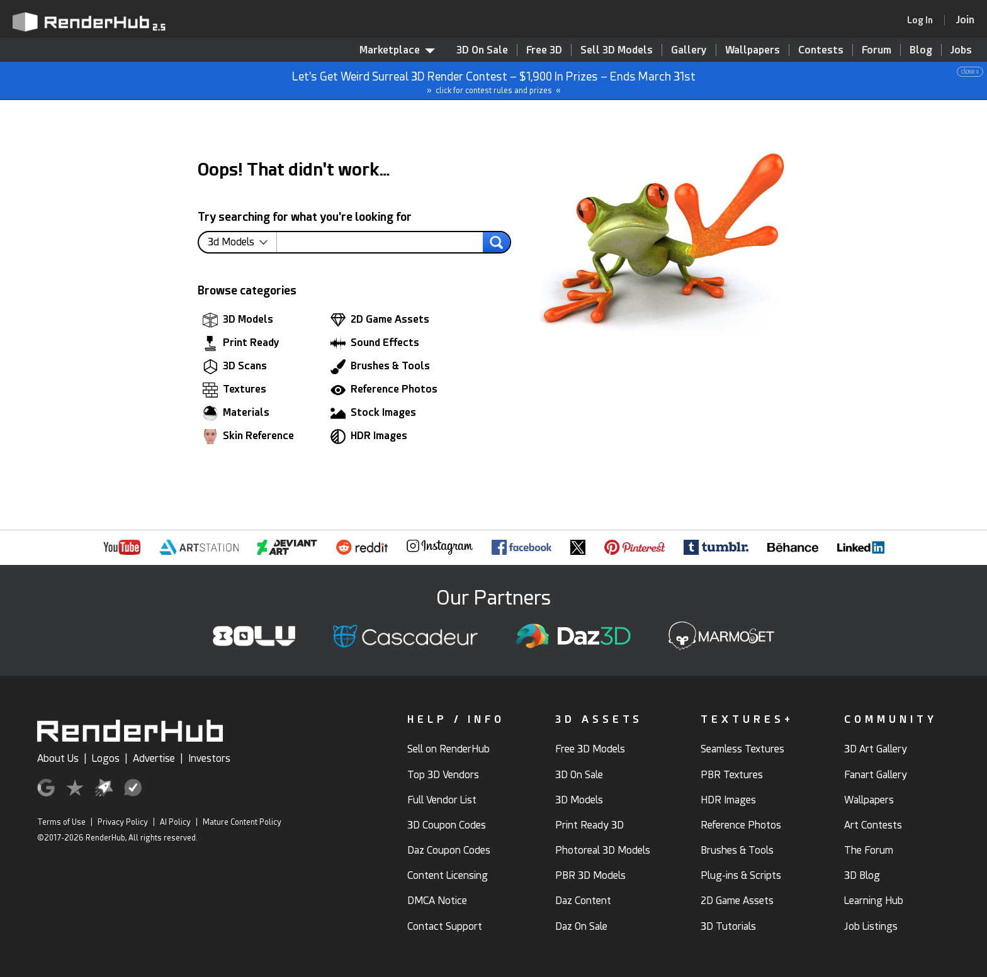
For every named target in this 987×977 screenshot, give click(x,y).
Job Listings (871, 926)
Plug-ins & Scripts (741, 875)
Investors (209, 758)
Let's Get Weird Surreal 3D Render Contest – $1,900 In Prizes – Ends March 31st (494, 81)
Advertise (154, 758)
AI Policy (175, 822)
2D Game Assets (379, 320)
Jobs (961, 50)
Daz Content (583, 901)
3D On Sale (482, 50)
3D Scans (235, 366)
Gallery (689, 50)
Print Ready (241, 343)
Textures (234, 390)
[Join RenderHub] (965, 20)
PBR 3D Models (590, 875)
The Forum (868, 850)
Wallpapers (752, 50)
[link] (924, 20)
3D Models (238, 320)
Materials (236, 413)
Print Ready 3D (589, 825)
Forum (876, 50)
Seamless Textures (742, 749)
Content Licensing (447, 875)
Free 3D (544, 50)
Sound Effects (374, 343)
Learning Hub (873, 901)
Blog (921, 50)
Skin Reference (248, 436)
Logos (106, 758)
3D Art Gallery (875, 749)
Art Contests (873, 825)
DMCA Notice (437, 901)
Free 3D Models (590, 749)
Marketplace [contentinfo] (397, 50)
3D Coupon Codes (446, 825)
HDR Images (368, 436)
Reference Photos (383, 390)
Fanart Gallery (875, 775)
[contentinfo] (242, 242)
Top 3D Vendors (443, 775)
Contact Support (444, 926)
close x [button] (970, 71)
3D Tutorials (728, 926)
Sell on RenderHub (448, 749)
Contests (820, 50)
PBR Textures (732, 775)
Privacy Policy (123, 822)
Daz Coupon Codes (448, 850)
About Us (58, 758)
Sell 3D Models (616, 50)
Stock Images (373, 413)
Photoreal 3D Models (602, 850)
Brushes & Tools (380, 366)
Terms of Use (61, 822)
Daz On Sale (581, 926)
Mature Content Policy (242, 822)
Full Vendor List (442, 800)
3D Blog (862, 875)
